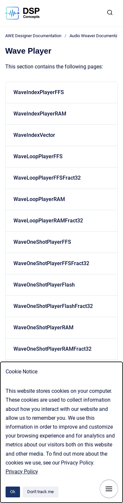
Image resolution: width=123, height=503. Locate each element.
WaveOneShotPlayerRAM (43, 327)
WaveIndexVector (34, 135)
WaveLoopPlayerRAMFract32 (48, 220)
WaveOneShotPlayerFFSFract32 (51, 263)
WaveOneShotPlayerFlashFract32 (53, 306)
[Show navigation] (109, 489)
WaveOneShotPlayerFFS (42, 242)
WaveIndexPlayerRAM (39, 114)
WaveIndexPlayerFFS (38, 92)
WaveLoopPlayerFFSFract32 (47, 178)
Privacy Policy (22, 471)
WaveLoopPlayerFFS (38, 156)
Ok (12, 491)
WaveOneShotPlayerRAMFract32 (52, 349)
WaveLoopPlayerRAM (39, 199)
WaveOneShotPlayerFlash (44, 285)
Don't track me (40, 491)
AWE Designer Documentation (33, 35)
